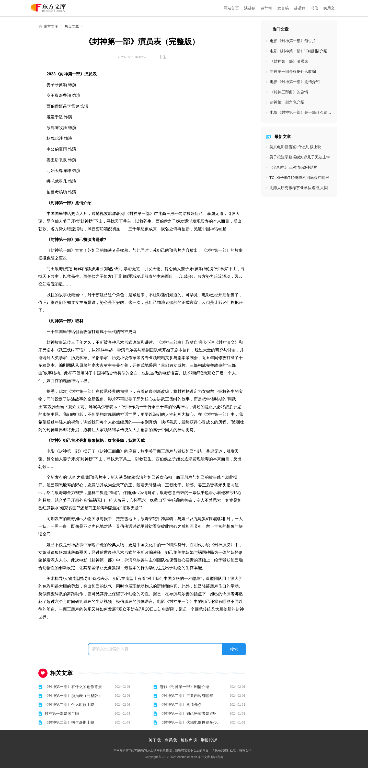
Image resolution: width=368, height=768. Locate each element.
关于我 (154, 740)
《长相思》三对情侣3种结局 (293, 167)
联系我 (171, 740)
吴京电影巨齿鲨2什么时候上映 (295, 147)
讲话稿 (299, 8)
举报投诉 (209, 740)
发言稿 (283, 8)
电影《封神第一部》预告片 (293, 41)
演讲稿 (250, 8)
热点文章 (72, 26)
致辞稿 (266, 8)
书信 (314, 8)
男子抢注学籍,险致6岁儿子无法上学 (299, 157)
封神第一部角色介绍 (287, 102)
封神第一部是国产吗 (61, 713)
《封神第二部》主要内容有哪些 (186, 695)
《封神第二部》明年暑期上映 (69, 722)
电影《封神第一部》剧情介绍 (184, 686)
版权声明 (188, 740)
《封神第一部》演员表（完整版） (73, 695)
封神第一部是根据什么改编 (293, 71)
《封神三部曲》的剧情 (289, 92)
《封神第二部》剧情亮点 (180, 704)
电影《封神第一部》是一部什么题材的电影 (301, 112)
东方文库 (51, 26)
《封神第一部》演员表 (289, 61)
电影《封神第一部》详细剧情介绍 (298, 51)
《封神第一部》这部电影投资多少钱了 (191, 722)
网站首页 (231, 8)
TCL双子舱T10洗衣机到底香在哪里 (299, 177)
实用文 (329, 8)
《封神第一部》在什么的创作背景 (73, 686)
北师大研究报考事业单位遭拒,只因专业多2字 (300, 188)
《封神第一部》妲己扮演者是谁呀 (188, 713)
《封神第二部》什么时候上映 (69, 704)
